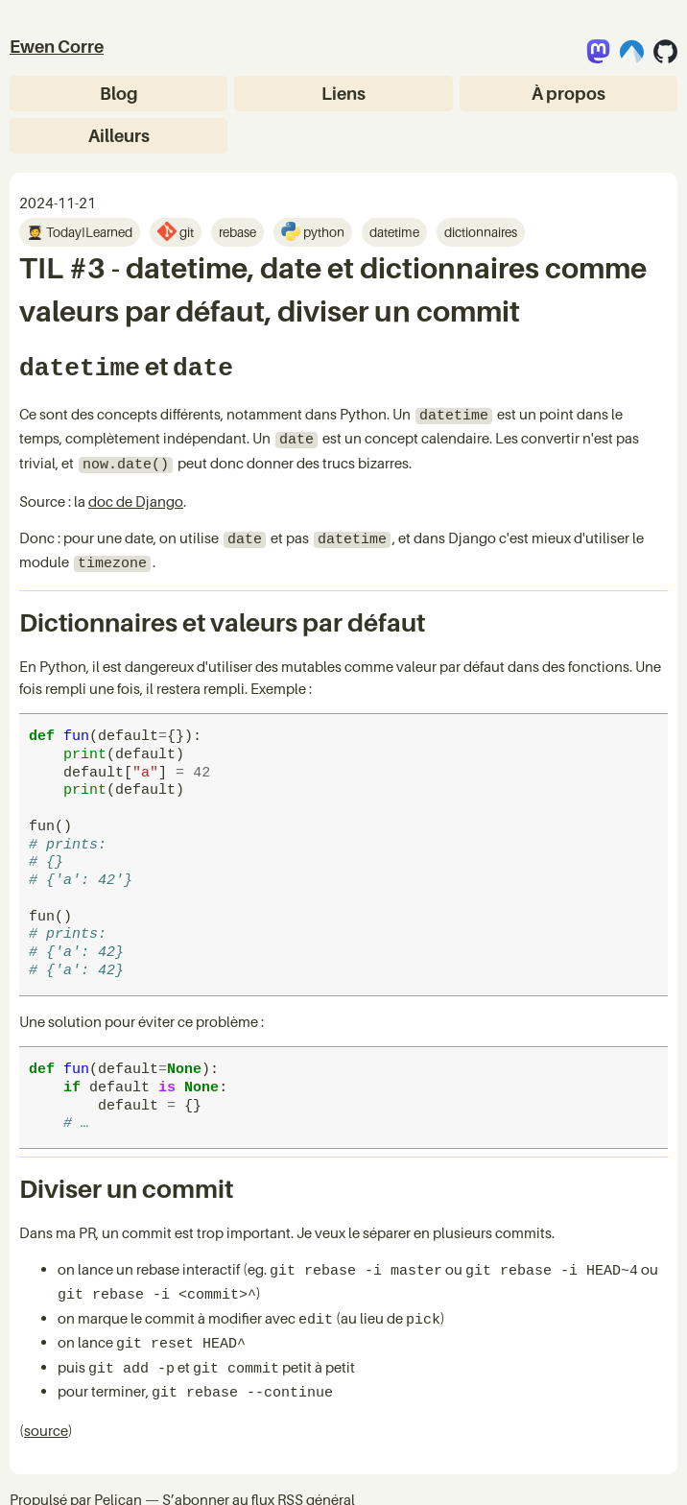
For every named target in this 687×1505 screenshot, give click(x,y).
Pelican (118, 1464)
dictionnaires (480, 232)
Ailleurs (119, 136)
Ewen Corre (57, 46)
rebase (237, 232)
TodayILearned (87, 232)
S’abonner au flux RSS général (258, 1464)
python (322, 232)
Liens (343, 94)
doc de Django (135, 489)
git (185, 232)
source (46, 1395)
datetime (394, 232)
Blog (119, 94)
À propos (568, 94)
